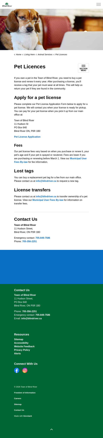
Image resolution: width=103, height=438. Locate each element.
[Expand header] (98, 4)
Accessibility (21, 343)
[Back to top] (51, 429)
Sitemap (18, 339)
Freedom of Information (25, 393)
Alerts (17, 353)
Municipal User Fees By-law (47, 200)
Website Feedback (24, 346)
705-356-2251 (29, 241)
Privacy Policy (22, 350)
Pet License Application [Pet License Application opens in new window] (27, 137)
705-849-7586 (43, 238)
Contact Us (19, 410)
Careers (17, 398)
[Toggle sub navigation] (83, 68)
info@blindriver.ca (46, 181)
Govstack (27, 416)
